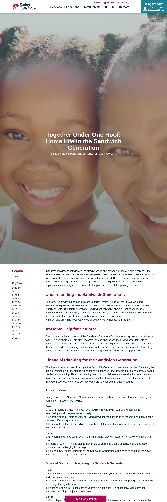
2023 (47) (16, 298)
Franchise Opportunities (104, 3)
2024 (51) (16, 295)
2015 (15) (16, 327)
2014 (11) (16, 330)
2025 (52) (16, 291)
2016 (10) (16, 323)
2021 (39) (16, 306)
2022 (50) (16, 302)
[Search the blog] (26, 276)
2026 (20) (16, 288)
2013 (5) (16, 334)
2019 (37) (16, 313)
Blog (127, 3)
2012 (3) (16, 338)
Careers (120, 3)
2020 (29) (16, 309)
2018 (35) (16, 316)
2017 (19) (16, 320)
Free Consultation (86, 499)
